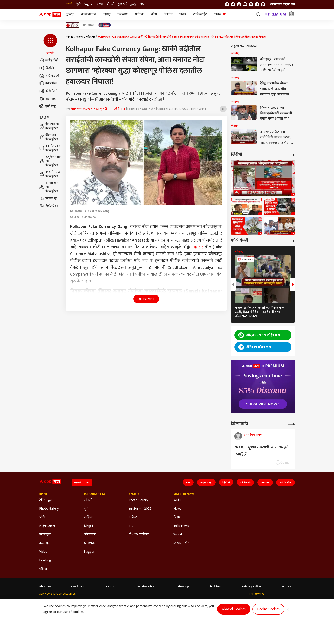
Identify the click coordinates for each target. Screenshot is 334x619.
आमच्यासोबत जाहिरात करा (282, 4)
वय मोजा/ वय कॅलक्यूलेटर (49, 148)
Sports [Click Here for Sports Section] (134, 493)
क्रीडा (154, 14)
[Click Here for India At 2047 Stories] (104, 25)
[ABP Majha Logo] (50, 14)
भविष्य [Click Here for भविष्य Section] (43, 569)
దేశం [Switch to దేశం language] (142, 4)
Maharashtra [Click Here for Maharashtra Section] (94, 493)
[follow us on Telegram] (256, 4)
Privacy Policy (251, 586)
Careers (109, 586)
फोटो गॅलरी (48, 91)
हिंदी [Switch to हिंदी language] (78, 4)
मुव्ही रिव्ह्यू (47, 106)
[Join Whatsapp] (262, 4)
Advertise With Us (146, 586)
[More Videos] (291, 154)
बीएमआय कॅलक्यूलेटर (48, 137)
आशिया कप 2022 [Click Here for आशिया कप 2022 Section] (140, 508)
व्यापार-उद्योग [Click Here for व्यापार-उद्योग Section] (181, 543)
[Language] (82, 482)
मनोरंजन (139, 14)
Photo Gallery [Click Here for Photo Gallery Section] (49, 508)
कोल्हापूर (90, 37)
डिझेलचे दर (48, 206)
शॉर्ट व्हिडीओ (49, 75)
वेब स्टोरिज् (48, 83)
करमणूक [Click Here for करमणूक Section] (44, 543)
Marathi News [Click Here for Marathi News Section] (183, 493)
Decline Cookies (268, 609)
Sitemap (183, 586)
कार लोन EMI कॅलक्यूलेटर (50, 174)
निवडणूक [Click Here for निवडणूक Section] (45, 534)
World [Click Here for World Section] (177, 534)
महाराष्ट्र (107, 14)
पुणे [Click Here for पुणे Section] (86, 508)
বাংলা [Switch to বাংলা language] (100, 4)
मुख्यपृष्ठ (70, 14)
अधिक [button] (220, 14)
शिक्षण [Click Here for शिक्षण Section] (177, 517)
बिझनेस (168, 14)
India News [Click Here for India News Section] (181, 526)
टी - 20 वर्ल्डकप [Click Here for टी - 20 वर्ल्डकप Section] (139, 534)
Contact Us (287, 586)
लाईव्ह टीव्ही (48, 60)
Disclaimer (215, 586)
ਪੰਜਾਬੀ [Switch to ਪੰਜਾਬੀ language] (110, 4)
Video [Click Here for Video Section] (43, 552)
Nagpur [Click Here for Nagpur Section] (89, 552)
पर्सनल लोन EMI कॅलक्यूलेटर (48, 187)
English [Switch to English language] (89, 4)
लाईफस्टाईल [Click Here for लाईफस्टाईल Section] (47, 526)
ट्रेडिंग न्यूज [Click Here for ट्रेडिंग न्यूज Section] (45, 500)
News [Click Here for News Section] (177, 508)
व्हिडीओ (46, 68)
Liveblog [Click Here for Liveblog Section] (45, 560)
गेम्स (188, 482)
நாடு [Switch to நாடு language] (133, 4)
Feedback (77, 586)
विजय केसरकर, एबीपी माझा (85, 108)
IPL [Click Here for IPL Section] (131, 526)
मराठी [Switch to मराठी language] (69, 4)
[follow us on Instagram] (250, 4)
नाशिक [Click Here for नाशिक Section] (88, 517)
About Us (45, 586)
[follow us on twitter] (227, 4)
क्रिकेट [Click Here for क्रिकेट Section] (133, 517)
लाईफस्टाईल (200, 14)
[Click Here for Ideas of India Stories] (72, 25)
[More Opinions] (291, 423)
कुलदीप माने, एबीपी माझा (112, 108)
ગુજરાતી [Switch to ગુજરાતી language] (122, 4)
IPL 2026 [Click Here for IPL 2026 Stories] (88, 25)
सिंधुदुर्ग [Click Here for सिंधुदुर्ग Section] (88, 526)
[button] (50, 44)
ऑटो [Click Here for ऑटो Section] (42, 517)
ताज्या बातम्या (88, 14)
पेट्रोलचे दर (48, 198)
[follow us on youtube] (245, 4)
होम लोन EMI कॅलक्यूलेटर (49, 126)
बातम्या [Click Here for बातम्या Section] (43, 493)
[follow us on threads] (239, 4)
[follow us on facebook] (233, 4)
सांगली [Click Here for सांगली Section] (88, 500)
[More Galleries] (291, 240)
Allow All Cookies (234, 609)
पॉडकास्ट (47, 98)
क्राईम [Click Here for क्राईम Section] (177, 500)
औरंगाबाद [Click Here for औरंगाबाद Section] (90, 534)
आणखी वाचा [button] (146, 299)
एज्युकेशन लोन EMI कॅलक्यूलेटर (50, 161)
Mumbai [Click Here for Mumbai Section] (89, 543)
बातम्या (79, 37)
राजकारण (122, 14)
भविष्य (182, 14)
